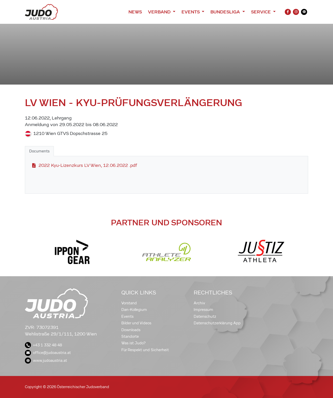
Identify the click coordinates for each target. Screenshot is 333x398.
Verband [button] (160, 12)
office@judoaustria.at (48, 352)
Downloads (130, 330)
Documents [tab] (39, 151)
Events (127, 316)
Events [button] (191, 12)
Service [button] (261, 12)
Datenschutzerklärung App (217, 323)
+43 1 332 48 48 (43, 345)
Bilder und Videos (136, 323)
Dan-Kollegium (134, 309)
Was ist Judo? (133, 343)
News (135, 12)
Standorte (130, 336)
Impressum (203, 309)
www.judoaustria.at (46, 360)
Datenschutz (205, 316)
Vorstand (129, 303)
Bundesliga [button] (225, 12)
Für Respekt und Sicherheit (145, 350)
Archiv (199, 303)
